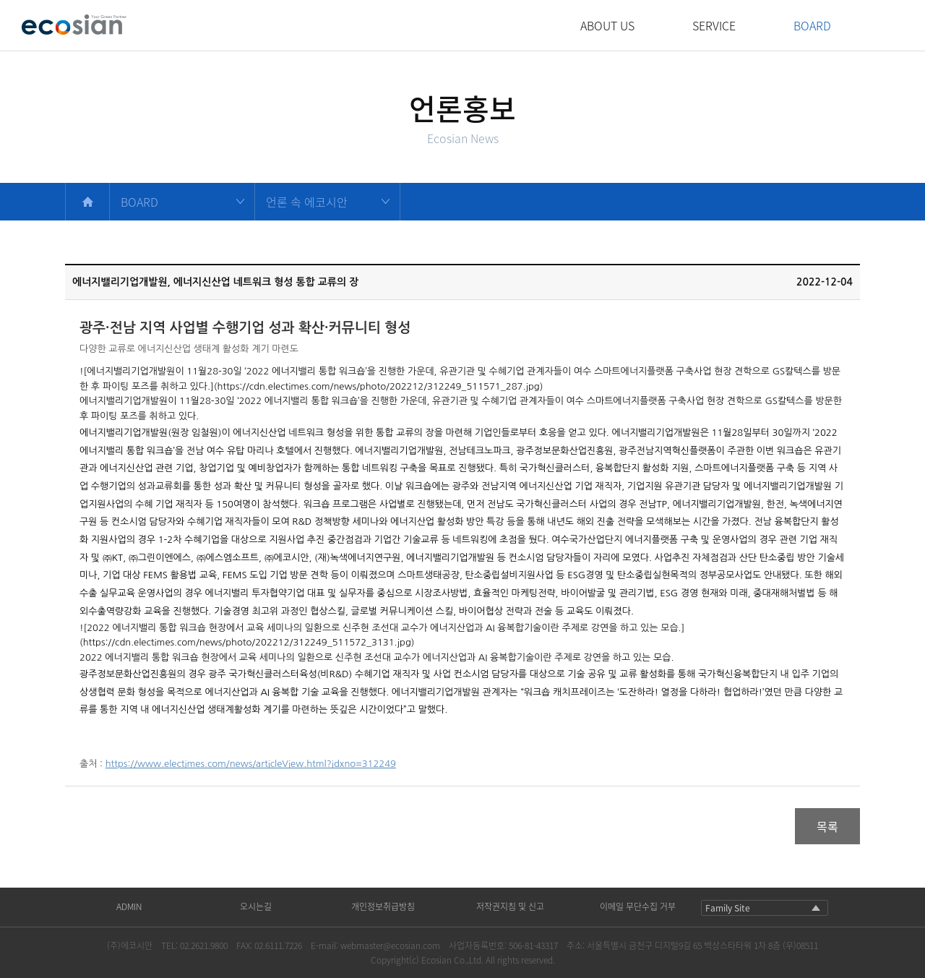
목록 (827, 826)
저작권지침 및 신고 (510, 906)
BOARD (812, 25)
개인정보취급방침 (383, 906)
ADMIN (129, 906)
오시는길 (256, 906)
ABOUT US (607, 25)
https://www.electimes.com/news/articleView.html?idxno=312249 (251, 763)
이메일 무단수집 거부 (638, 906)
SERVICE (714, 25)
